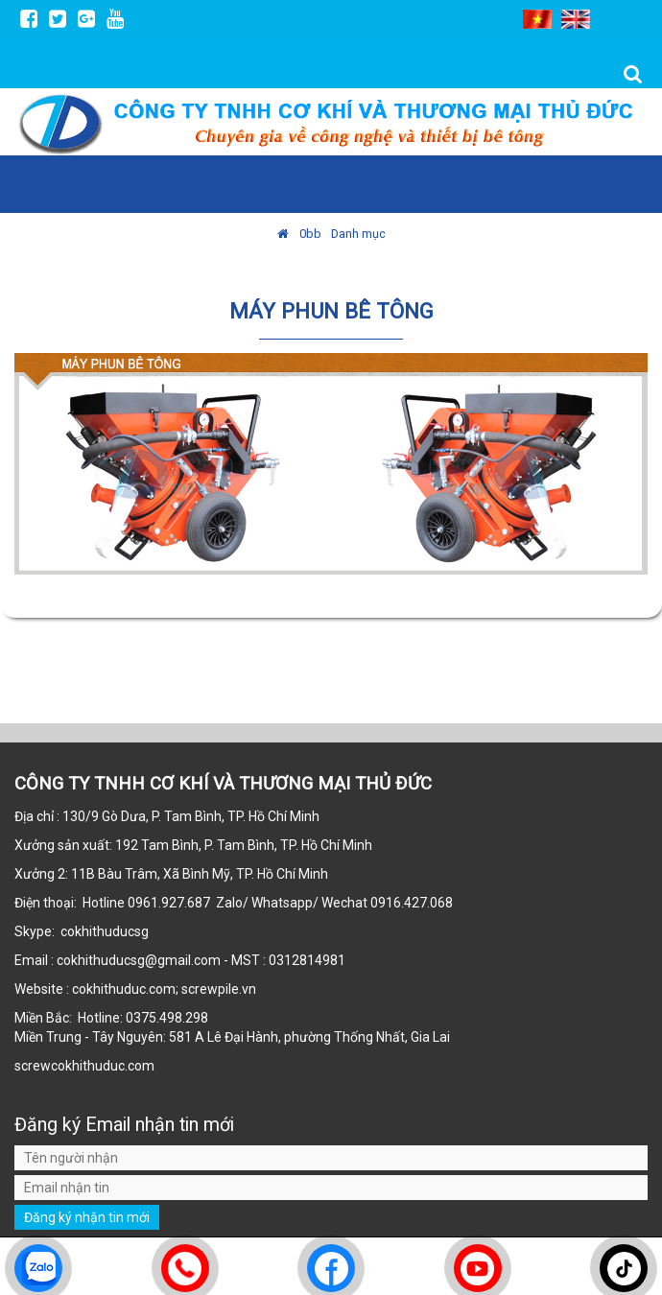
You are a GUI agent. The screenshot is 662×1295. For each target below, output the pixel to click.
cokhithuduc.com (104, 1065)
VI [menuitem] (537, 19)
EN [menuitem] (575, 19)
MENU (629, 183)
